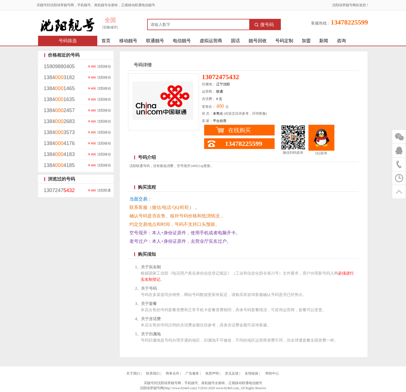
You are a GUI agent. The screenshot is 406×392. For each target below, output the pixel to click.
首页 (106, 40)
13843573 (59, 132)
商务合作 (172, 373)
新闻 (323, 40)
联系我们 (153, 373)
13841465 (59, 88)
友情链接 (251, 373)
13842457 (59, 110)
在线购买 (239, 130)
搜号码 (264, 24)
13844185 (59, 165)
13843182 (59, 77)
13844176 (59, 143)
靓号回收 (258, 40)
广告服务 (192, 373)
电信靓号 (182, 40)
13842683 (59, 121)
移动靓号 (128, 40)
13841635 (59, 99)
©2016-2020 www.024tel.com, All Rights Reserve (232, 388)
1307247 (59, 190)
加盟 (306, 40)
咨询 (341, 40)
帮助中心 (272, 373)
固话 (235, 40)
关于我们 (133, 373)
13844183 (59, 154)
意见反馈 (232, 373)
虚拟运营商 (211, 40)
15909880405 (59, 66)
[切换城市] (110, 27)
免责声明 (212, 373)
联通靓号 (155, 40)
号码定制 (284, 40)
